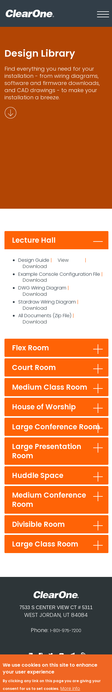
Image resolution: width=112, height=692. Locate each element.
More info (70, 680)
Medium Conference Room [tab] (49, 499)
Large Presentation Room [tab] (46, 451)
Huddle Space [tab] (37, 475)
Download (35, 266)
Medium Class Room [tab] (49, 387)
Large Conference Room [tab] (56, 427)
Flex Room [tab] (30, 348)
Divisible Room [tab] (38, 524)
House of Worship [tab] (44, 407)
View (63, 260)
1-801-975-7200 (65, 631)
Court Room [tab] (34, 367)
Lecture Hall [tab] (34, 240)
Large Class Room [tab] (45, 544)
